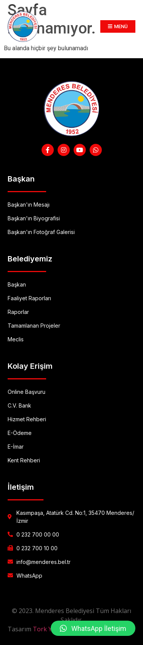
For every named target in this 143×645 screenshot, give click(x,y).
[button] (93, 628)
